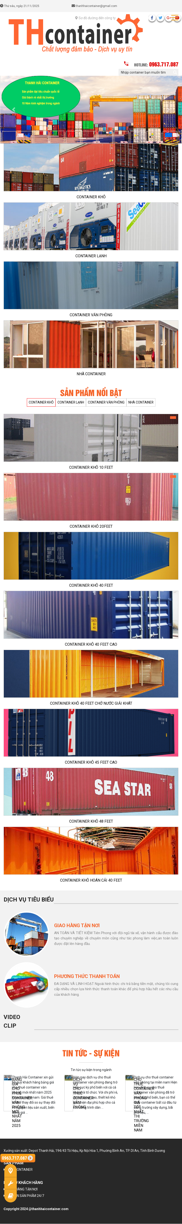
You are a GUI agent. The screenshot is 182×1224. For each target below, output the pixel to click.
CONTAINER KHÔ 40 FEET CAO (91, 644)
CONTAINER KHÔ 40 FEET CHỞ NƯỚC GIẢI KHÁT (91, 703)
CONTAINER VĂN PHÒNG (91, 315)
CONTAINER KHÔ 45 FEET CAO (91, 762)
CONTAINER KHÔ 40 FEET (91, 585)
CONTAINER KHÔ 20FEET (91, 526)
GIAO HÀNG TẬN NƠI (22, 1189)
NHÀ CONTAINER (91, 374)
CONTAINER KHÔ (91, 197)
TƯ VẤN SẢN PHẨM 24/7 (25, 1196)
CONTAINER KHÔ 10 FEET (91, 467)
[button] (13, 109)
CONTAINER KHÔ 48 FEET (91, 821)
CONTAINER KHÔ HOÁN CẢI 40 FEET (91, 880)
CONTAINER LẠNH (91, 256)
